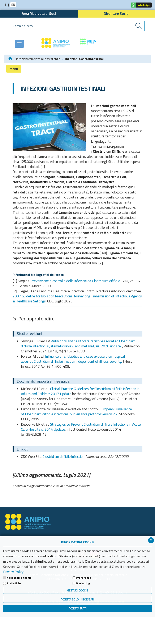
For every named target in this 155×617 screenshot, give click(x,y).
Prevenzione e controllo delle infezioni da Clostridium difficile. (76, 281)
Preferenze (83, 578)
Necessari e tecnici (19, 578)
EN (13, 4)
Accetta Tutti (78, 608)
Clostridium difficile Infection (63, 456)
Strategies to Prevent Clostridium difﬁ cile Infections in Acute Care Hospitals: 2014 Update (81, 427)
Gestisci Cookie (77, 590)
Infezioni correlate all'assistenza (38, 58)
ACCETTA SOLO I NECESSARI (78, 599)
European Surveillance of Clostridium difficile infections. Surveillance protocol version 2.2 (76, 411)
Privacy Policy (13, 572)
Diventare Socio (116, 13)
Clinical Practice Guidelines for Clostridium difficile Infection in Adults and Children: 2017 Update (80, 391)
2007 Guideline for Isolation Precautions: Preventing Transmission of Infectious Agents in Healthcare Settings (77, 298)
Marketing (83, 583)
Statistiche (14, 583)
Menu (14, 68)
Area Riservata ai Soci (39, 13)
